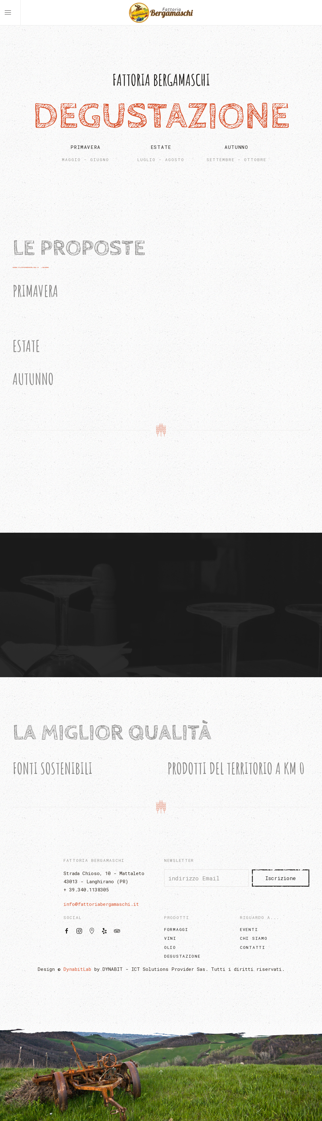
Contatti (252, 947)
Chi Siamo (253, 938)
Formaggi (176, 929)
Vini (170, 938)
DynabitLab (77, 969)
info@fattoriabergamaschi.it (101, 904)
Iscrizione (280, 878)
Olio (170, 947)
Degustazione (182, 956)
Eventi (249, 929)
